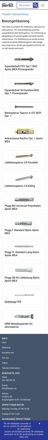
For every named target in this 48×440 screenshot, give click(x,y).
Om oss (5, 358)
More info (24, 437)
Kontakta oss (8, 352)
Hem (4, 342)
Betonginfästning (20, 14)
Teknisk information (11, 368)
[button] (43, 5)
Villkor (5, 363)
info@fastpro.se (9, 388)
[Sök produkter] (24, 5)
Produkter (6, 14)
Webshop (6, 347)
